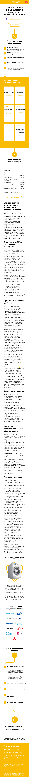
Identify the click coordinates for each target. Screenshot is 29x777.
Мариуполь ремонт (14, 2)
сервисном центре (15, 367)
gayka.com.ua (7, 766)
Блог (5, 761)
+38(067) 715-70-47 (14, 19)
